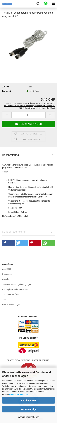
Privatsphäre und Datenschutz (15, 289)
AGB (4, 299)
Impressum (7, 274)
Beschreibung (10, 154)
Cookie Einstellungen (11, 304)
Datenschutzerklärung (18, 394)
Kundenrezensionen (14, 231)
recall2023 (6, 269)
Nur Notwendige (28, 409)
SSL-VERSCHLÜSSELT (11, 294)
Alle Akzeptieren (28, 400)
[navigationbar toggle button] (53, 4)
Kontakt (5, 279)
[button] (6, 115)
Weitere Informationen (28, 417)
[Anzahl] (28, 115)
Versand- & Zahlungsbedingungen (16, 284)
